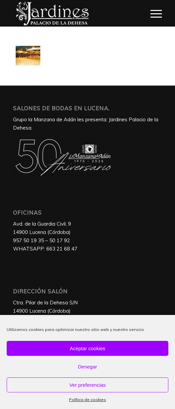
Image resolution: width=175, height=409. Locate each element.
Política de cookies (87, 399)
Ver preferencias (87, 385)
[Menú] (153, 13)
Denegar (87, 366)
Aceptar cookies (87, 348)
